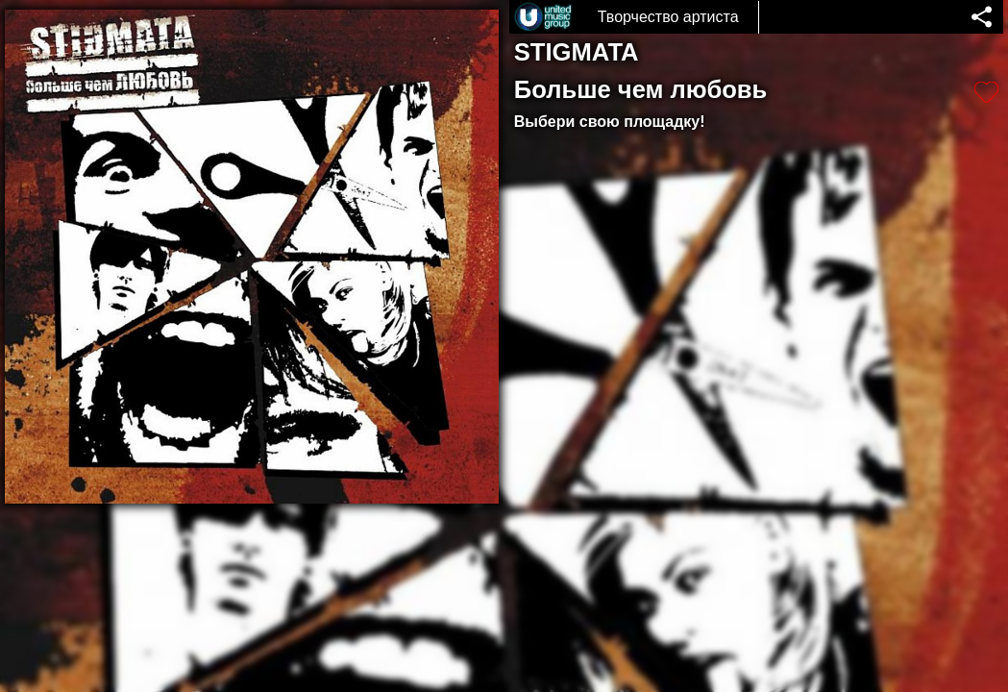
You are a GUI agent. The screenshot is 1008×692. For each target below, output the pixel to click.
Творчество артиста (668, 17)
